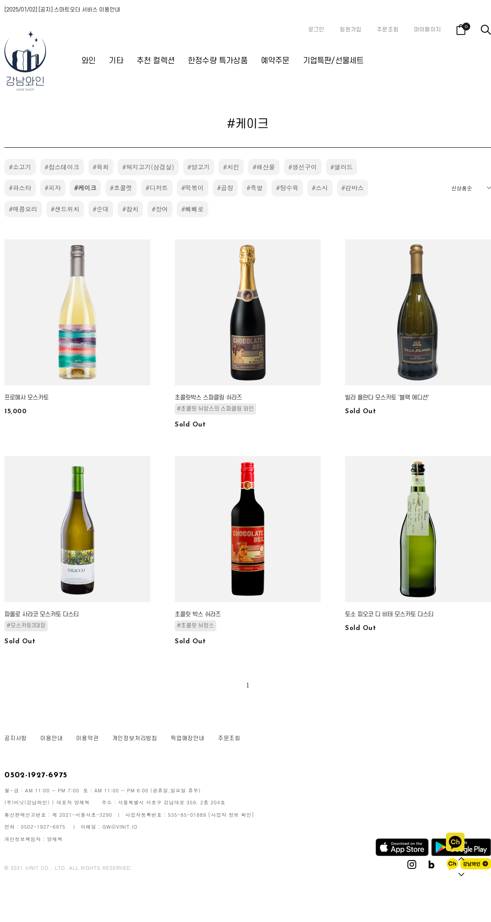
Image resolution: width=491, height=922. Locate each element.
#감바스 (352, 187)
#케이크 (85, 187)
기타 (116, 61)
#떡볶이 (192, 187)
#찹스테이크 (62, 166)
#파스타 (20, 187)
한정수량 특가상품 (218, 61)
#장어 (160, 208)
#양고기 (199, 166)
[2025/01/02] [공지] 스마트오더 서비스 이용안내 (62, 10)
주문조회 (388, 30)
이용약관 (87, 738)
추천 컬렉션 (156, 61)
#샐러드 (341, 166)
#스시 (320, 187)
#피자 (53, 187)
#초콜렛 (121, 187)
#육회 (101, 166)
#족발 (254, 187)
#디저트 (157, 187)
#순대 (101, 208)
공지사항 (15, 738)
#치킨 (231, 166)
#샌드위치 (65, 208)
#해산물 (264, 166)
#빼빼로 (192, 208)
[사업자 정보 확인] (231, 814)
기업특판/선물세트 (333, 61)
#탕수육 (287, 187)
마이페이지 (427, 30)
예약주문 (275, 61)
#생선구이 (302, 166)
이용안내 (51, 738)
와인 (88, 61)
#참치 (130, 208)
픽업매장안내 (188, 738)
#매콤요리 (23, 208)
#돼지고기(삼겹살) (148, 166)
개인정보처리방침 (134, 738)
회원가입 (350, 30)
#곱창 (225, 187)
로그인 (316, 30)
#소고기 (20, 166)
